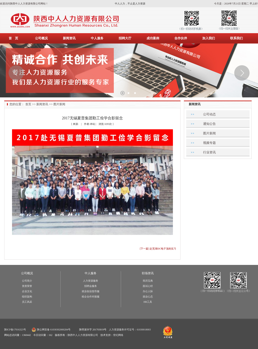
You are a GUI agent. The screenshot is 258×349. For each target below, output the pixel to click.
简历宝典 (148, 280)
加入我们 (208, 38)
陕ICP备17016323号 (15, 329)
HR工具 (148, 301)
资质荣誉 (27, 286)
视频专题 (209, 143)
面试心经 (148, 286)
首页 (28, 104)
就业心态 (148, 296)
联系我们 (236, 38)
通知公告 (209, 123)
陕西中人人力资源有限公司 (83, 335)
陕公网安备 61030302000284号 (54, 329)
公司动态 (209, 114)
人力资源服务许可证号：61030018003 (130, 329)
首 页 (13, 38)
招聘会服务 (90, 286)
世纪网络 (118, 335)
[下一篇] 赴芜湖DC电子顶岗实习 (158, 248)
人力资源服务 (90, 280)
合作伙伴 (180, 38)
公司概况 (41, 38)
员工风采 (27, 301)
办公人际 (148, 291)
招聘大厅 (125, 38)
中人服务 (97, 38)
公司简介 (27, 280)
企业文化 (27, 291)
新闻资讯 (69, 38)
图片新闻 (59, 104)
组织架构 (27, 296)
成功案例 (153, 38)
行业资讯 (209, 152)
